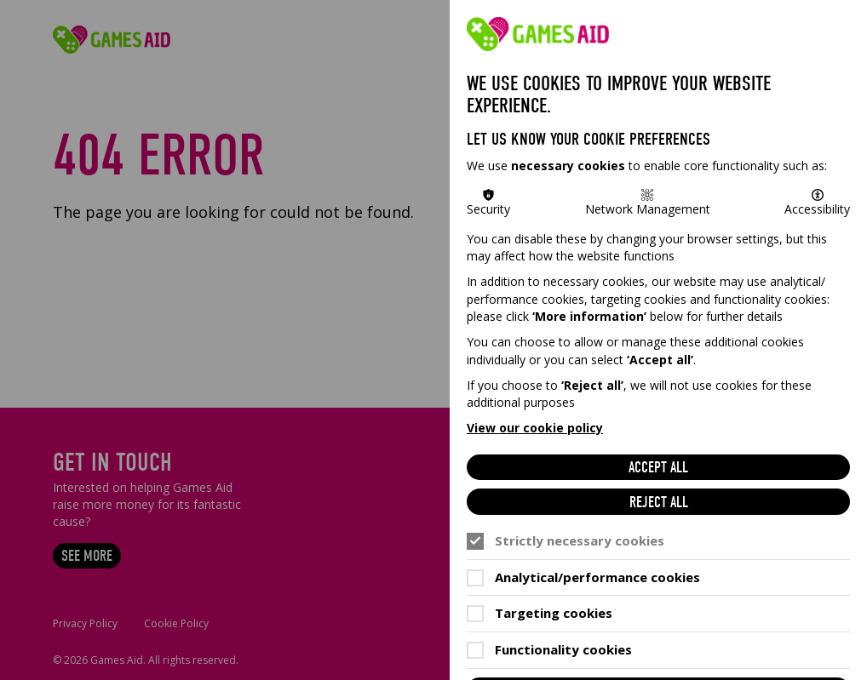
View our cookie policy (535, 428)
